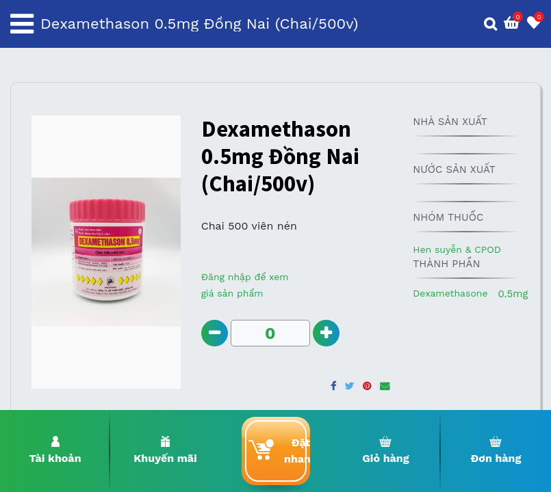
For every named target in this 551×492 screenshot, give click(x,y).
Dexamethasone (450, 293)
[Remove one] (214, 333)
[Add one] (326, 333)
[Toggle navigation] (22, 24)
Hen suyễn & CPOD (457, 249)
